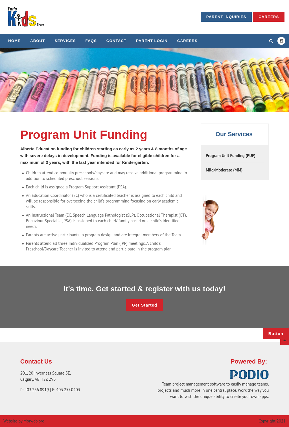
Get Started (144, 305)
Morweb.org (33, 421)
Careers (269, 17)
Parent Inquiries (226, 17)
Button (275, 333)
